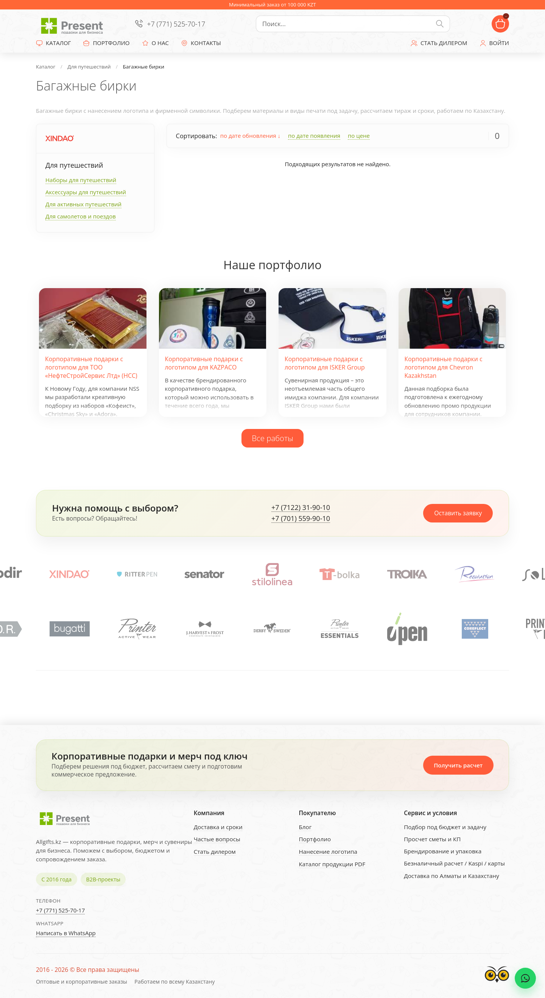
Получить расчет (458, 765)
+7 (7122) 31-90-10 (300, 508)
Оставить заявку (458, 513)
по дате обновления (250, 135)
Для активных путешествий (83, 204)
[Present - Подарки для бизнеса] (74, 24)
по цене (359, 135)
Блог (305, 827)
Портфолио (315, 839)
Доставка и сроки (218, 827)
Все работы (272, 438)
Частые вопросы (217, 839)
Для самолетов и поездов (80, 216)
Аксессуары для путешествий (85, 192)
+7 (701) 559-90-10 (300, 519)
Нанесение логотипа (328, 851)
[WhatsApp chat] (525, 978)
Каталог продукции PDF (332, 864)
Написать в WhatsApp (66, 933)
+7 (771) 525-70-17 (176, 23)
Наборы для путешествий (80, 180)
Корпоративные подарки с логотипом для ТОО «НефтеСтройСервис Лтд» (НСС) (91, 367)
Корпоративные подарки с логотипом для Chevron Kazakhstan (444, 367)
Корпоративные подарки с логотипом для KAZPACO (204, 363)
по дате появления (314, 135)
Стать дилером (215, 851)
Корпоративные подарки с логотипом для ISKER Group (325, 363)
